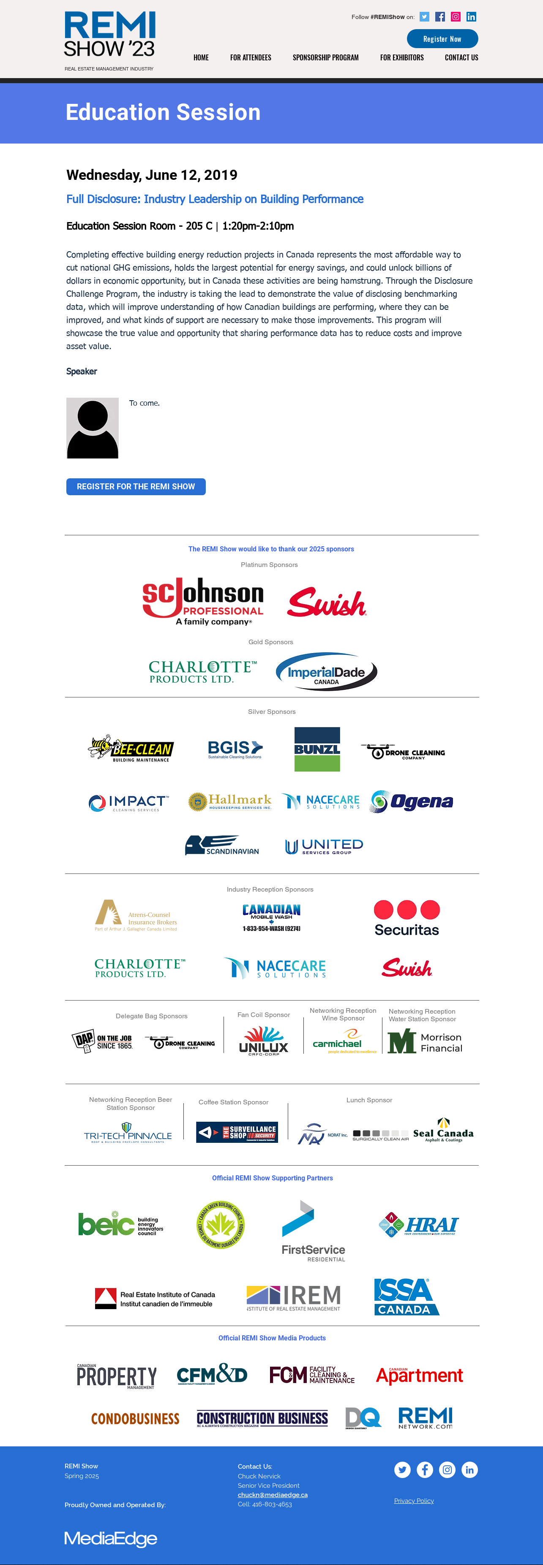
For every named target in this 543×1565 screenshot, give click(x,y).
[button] (255, 57)
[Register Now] (442, 38)
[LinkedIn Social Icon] (471, 17)
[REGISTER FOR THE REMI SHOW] (136, 486)
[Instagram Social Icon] (456, 17)
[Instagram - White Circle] (447, 1470)
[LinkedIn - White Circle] (469, 1470)
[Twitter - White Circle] (402, 1470)
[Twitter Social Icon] (424, 17)
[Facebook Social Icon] (440, 17)
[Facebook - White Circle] (425, 1470)
